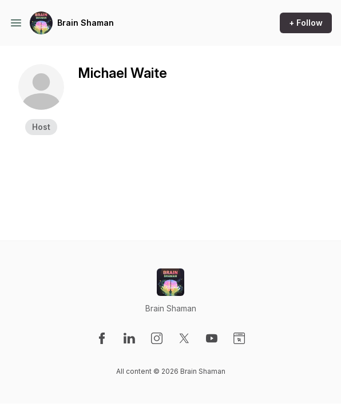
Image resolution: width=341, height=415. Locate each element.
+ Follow (306, 22)
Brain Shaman (85, 22)
